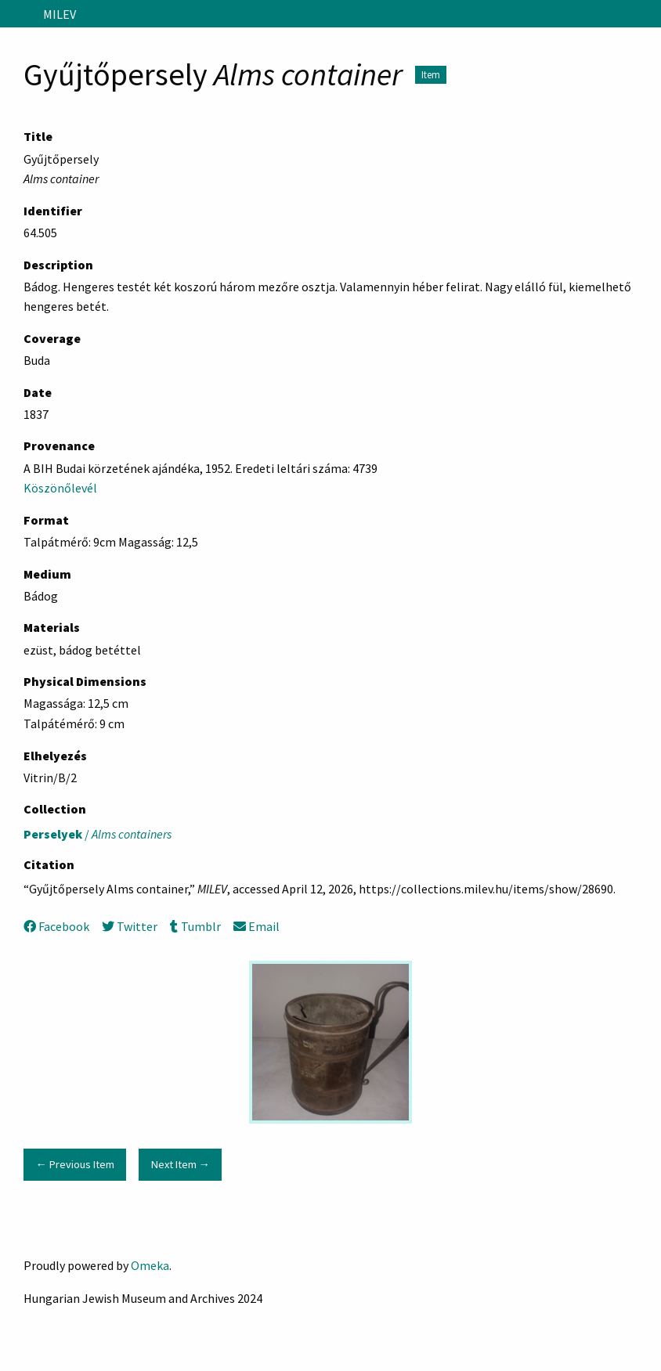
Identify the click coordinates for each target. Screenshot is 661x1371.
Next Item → (180, 1164)
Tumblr (195, 926)
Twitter (129, 926)
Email (256, 926)
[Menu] (18, 14)
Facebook (56, 926)
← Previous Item (74, 1164)
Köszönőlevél (60, 488)
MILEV (59, 14)
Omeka (150, 1265)
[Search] (647, 14)
